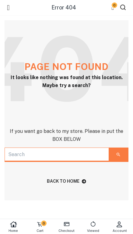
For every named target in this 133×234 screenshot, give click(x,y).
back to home (66, 181)
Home (13, 226)
